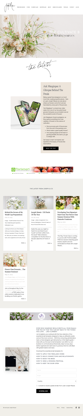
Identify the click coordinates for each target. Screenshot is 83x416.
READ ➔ (23, 248)
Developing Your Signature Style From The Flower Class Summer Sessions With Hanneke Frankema (67, 221)
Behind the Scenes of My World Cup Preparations (14, 218)
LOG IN (75, 7)
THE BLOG (64, 7)
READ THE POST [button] (52, 152)
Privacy (63, 412)
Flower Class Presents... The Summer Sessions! (15, 275)
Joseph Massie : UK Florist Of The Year (40, 218)
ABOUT (49, 7)
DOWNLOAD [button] (43, 396)
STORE (29, 7)
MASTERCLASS (43, 7)
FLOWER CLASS (36, 7)
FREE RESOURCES (23, 7)
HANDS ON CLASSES (56, 7)
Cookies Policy (69, 412)
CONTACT (70, 7)
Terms (58, 412)
